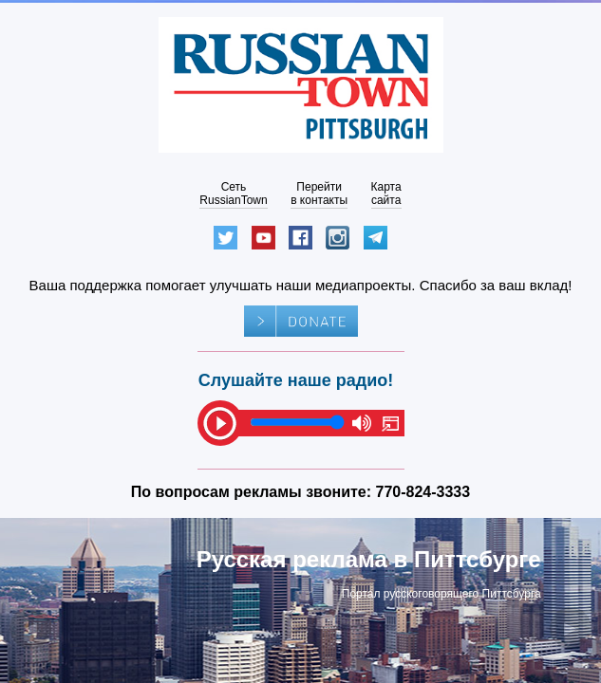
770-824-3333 (423, 492)
